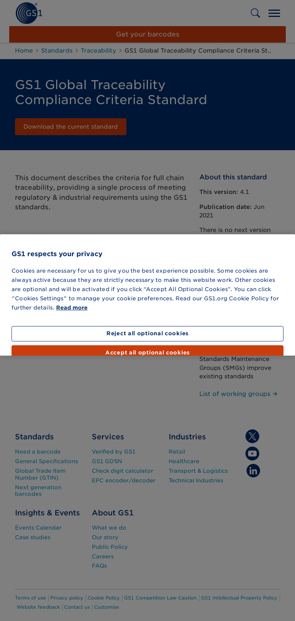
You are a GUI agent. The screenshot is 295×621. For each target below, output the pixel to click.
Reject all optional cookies (147, 333)
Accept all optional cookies (147, 352)
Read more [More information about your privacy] (72, 308)
